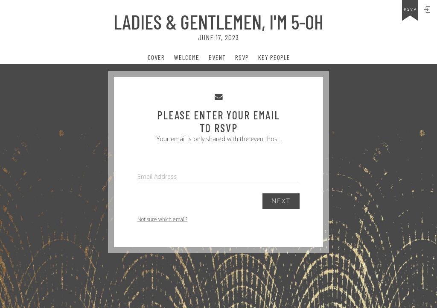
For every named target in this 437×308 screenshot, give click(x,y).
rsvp (410, 9)
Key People (274, 57)
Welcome (186, 57)
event (217, 57)
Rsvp (242, 57)
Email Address (157, 176)
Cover (156, 57)
